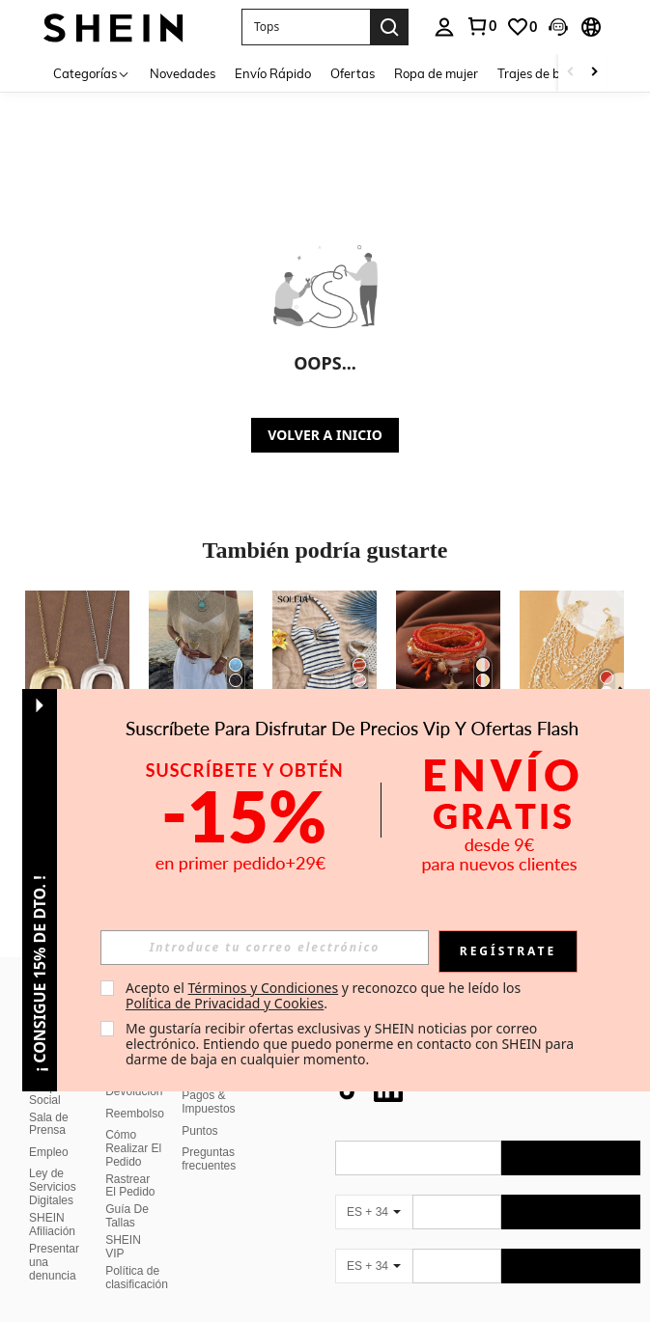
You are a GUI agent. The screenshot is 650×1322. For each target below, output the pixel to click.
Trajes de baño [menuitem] (539, 73)
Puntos (199, 1108)
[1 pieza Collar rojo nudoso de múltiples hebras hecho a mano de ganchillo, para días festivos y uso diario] (572, 660)
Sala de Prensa (49, 1101)
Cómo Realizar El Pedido (133, 1125)
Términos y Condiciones (262, 987)
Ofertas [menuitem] (352, 73)
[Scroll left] (571, 73)
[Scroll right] (594, 73)
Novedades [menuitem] (182, 73)
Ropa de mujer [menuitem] (436, 73)
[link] (481, 26)
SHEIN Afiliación (52, 1201)
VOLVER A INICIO (325, 435)
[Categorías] (91, 73)
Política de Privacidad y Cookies (225, 1003)
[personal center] (444, 27)
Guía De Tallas (127, 1192)
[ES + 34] (373, 1188)
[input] (264, 947)
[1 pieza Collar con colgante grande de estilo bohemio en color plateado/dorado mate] (77, 660)
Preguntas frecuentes (209, 1135)
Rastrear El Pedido (130, 1162)
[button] (305, 27)
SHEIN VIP (123, 1223)
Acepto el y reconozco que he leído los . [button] (325, 995)
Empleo (49, 1129)
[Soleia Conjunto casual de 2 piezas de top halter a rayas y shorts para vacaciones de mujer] (324, 660)
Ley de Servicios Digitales (52, 1163)
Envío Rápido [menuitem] (273, 73)
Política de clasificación (136, 1254)
